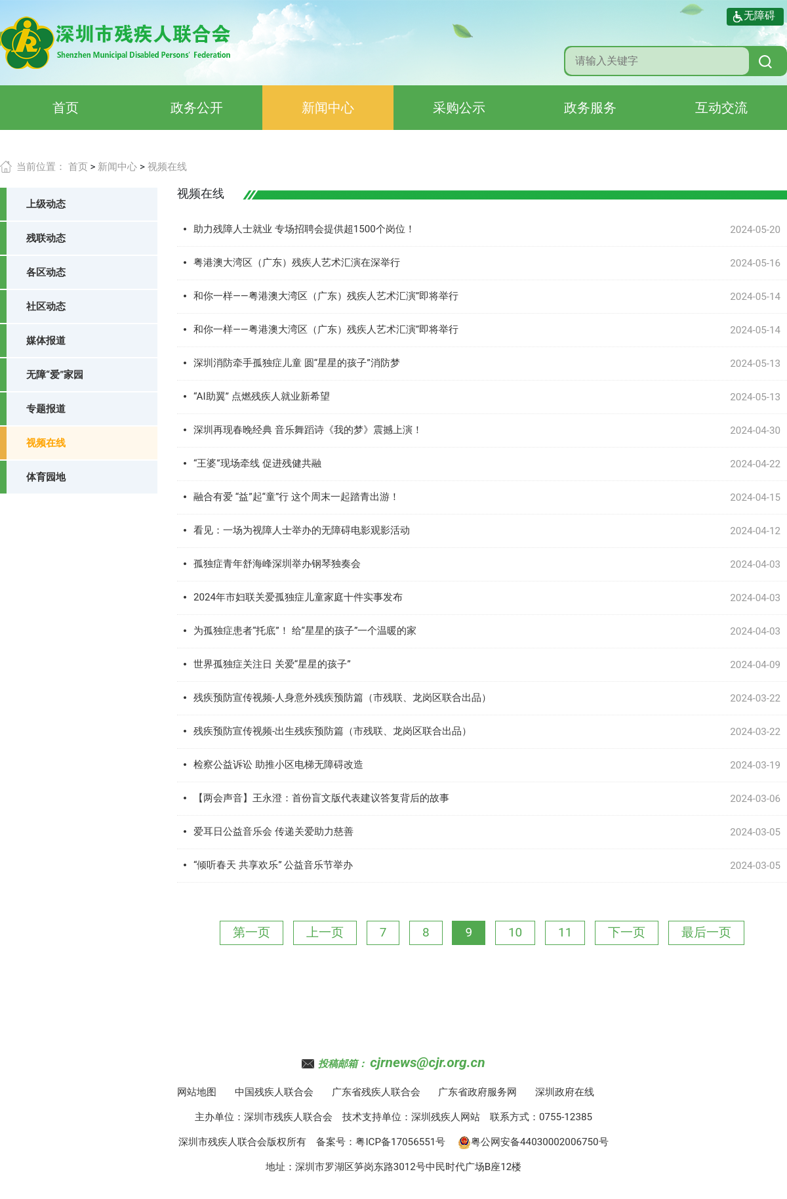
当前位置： (41, 167)
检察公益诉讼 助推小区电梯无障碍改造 (278, 764)
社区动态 (46, 306)
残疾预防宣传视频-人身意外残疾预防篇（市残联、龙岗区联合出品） (342, 698)
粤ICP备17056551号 (400, 1142)
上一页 (325, 932)
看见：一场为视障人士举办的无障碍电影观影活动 (301, 530)
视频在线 (167, 167)
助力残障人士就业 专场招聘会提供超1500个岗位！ (304, 229)
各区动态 (46, 272)
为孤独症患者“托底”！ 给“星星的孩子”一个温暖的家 (304, 631)
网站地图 (196, 1092)
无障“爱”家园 (54, 375)
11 (565, 932)
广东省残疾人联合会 (376, 1092)
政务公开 (197, 108)
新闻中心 (328, 108)
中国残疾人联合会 (274, 1092)
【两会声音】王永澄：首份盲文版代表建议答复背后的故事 (321, 798)
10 (515, 932)
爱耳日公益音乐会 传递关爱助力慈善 (273, 831)
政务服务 (590, 108)
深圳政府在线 (564, 1092)
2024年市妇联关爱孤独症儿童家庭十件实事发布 (298, 597)
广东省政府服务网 (477, 1092)
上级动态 (46, 204)
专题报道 (46, 409)
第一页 (251, 932)
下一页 (626, 932)
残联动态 (46, 238)
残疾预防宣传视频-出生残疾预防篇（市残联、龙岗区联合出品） (332, 731)
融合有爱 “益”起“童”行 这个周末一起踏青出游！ (296, 497)
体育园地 (46, 477)
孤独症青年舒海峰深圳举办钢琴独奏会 (277, 564)
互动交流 (721, 108)
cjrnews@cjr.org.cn (427, 1062)
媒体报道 (46, 341)
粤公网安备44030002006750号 (533, 1142)
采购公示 (459, 108)
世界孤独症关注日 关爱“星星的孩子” (272, 664)
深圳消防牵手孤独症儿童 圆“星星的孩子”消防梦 (296, 363)
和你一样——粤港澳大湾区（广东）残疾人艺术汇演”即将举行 (325, 296)
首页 (65, 108)
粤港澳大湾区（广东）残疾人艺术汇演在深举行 (296, 262)
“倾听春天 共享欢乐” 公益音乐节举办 (273, 865)
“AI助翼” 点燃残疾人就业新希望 (261, 396)
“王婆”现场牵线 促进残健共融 (257, 463)
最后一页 (706, 932)
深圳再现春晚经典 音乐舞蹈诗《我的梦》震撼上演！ (307, 430)
